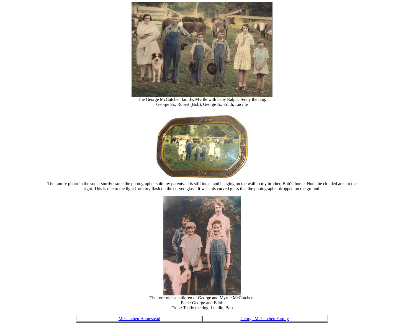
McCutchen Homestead (139, 318)
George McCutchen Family (265, 318)
